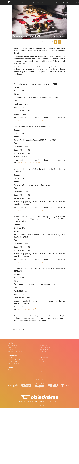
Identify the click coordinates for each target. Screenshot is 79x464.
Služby (56, 2)
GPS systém (11, 349)
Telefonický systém (45, 347)
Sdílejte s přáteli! (47, 42)
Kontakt (10, 358)
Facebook (43, 370)
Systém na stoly (44, 349)
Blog (9, 370)
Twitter (10, 372)
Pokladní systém (13, 347)
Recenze (65, 2)
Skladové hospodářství (15, 351)
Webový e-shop (44, 345)
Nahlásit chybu (44, 358)
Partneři (42, 361)
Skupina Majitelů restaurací (40, 2)
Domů (24, 2)
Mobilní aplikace (13, 345)
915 (57, 36)
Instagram (43, 372)
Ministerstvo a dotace (14, 363)
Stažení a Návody (13, 361)
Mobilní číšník (44, 351)
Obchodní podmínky (14, 359)
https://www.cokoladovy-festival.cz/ (29, 120)
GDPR (41, 359)
